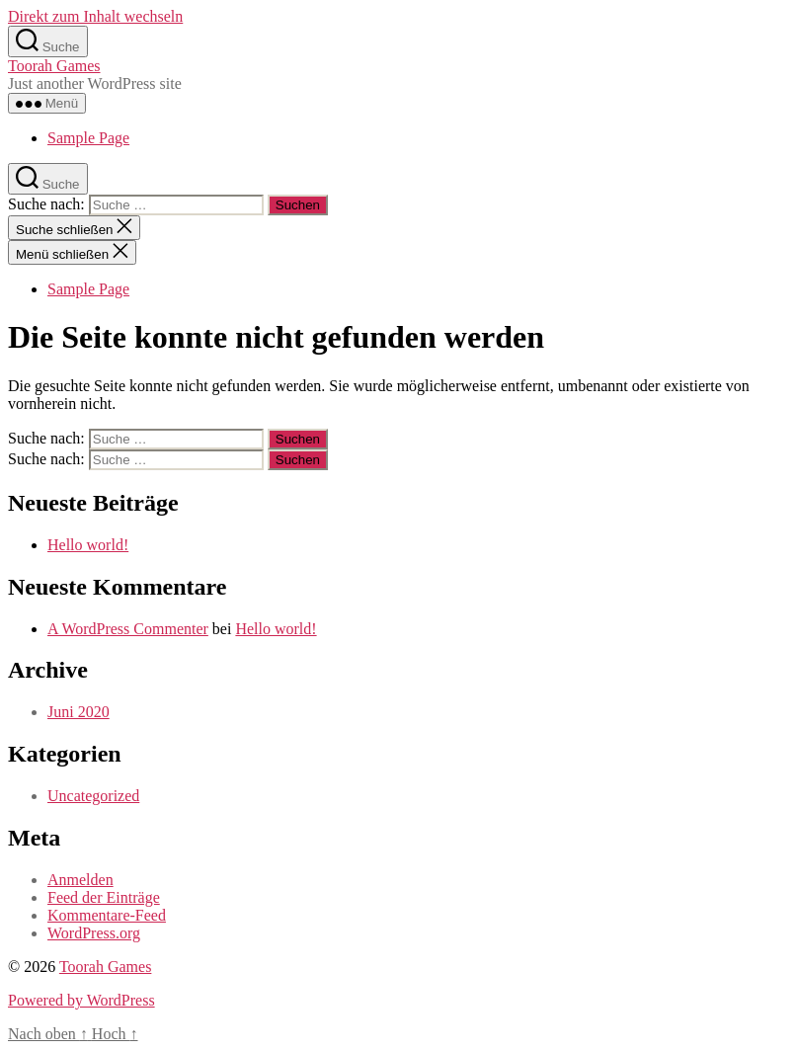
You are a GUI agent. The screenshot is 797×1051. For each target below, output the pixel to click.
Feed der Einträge (103, 897)
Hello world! (87, 544)
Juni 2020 (78, 711)
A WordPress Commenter (127, 628)
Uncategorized (93, 795)
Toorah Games (54, 65)
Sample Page (88, 137)
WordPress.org (93, 933)
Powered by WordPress (81, 1000)
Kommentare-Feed (106, 915)
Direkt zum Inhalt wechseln (95, 16)
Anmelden (80, 879)
